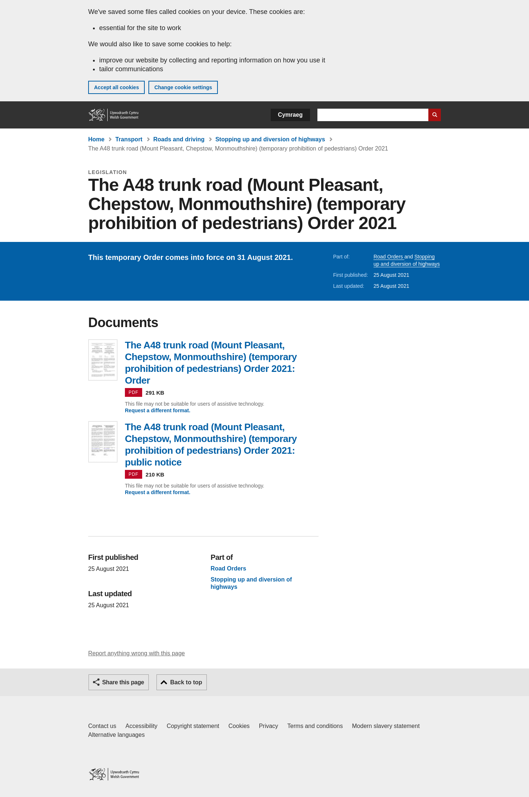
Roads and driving (179, 139)
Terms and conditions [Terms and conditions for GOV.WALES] (315, 726)
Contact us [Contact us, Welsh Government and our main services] (102, 726)
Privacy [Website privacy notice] (268, 726)
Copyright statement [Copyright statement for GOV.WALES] (193, 726)
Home (96, 139)
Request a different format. (157, 410)
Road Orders (389, 257)
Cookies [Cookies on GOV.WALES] (239, 726)
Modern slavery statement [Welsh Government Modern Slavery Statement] (386, 726)
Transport (129, 139)
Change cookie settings (183, 87)
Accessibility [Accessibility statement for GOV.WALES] (141, 726)
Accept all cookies (116, 87)
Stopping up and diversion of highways (270, 139)
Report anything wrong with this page (136, 653)
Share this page (123, 682)
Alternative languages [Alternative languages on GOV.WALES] (116, 735)
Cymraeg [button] (290, 115)
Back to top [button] (186, 682)
